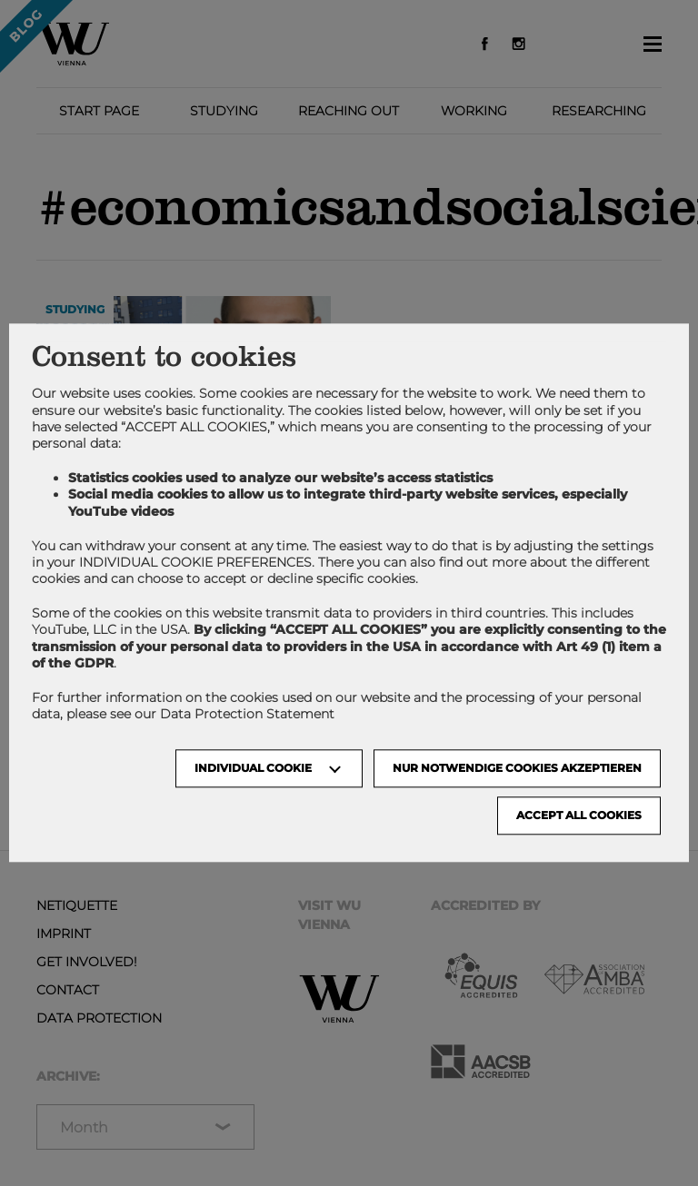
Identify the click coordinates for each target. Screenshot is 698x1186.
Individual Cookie (253, 769)
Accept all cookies (579, 816)
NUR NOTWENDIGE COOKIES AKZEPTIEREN (517, 769)
